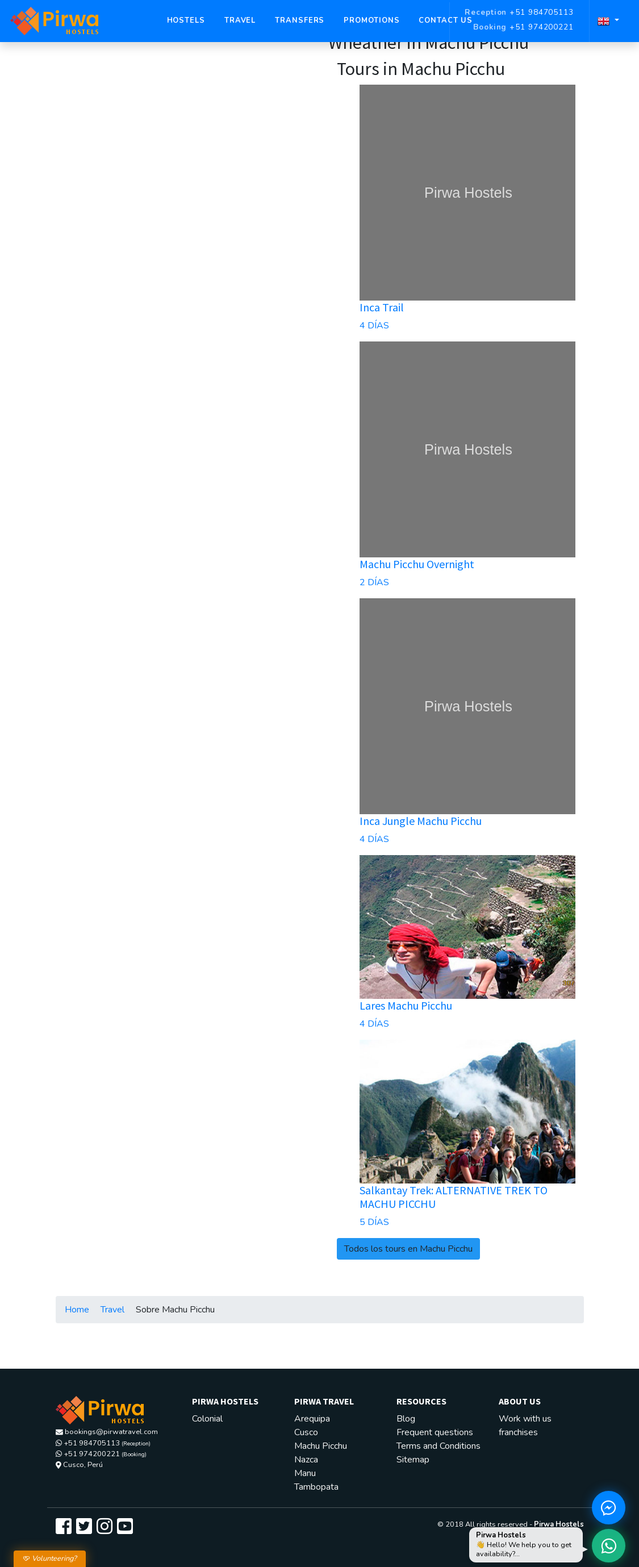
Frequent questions (434, 1432)
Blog (405, 1418)
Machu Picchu (320, 1446)
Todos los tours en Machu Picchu (408, 1249)
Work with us (525, 1418)
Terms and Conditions (438, 1446)
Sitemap (412, 1459)
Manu (305, 1473)
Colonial (207, 1418)
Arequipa (312, 1418)
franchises (518, 1432)
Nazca (306, 1459)
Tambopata (316, 1487)
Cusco (306, 1432)
